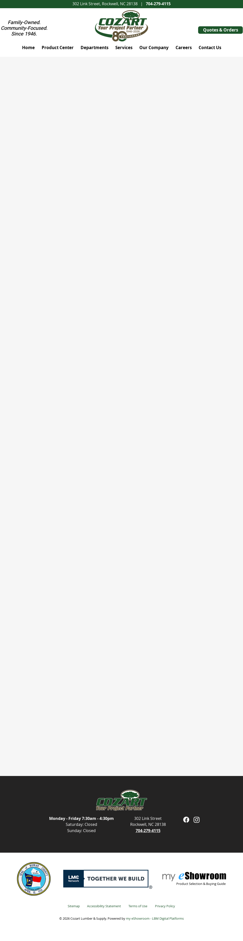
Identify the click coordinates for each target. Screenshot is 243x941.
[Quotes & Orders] (220, 30)
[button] (57, 47)
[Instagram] (197, 820)
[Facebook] (186, 820)
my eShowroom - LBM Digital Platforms (155, 918)
